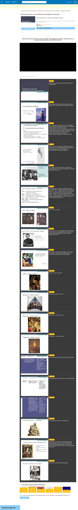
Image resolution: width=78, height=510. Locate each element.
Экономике (4, 62)
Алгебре (4, 13)
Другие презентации (7, 64)
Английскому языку (7, 15)
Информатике (5, 29)
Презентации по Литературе (47, 24)
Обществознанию (6, 44)
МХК (3, 40)
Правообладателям (52, 507)
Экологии (4, 61)
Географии (4, 21)
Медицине (4, 36)
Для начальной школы (7, 27)
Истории (4, 30)
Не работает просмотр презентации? (30, 76)
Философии (5, 57)
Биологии (4, 19)
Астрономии (5, 17)
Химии (3, 59)
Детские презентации (7, 25)
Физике (3, 53)
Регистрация (69, 2)
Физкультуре (5, 55)
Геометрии (4, 23)
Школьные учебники (69, 507)
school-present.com (8, 507)
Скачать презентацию (46, 28)
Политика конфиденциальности (39, 507)
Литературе (5, 32)
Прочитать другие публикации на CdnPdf (49, 70)
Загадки (61, 507)
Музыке (4, 38)
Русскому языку (6, 49)
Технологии (5, 51)
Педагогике (5, 47)
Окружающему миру (7, 45)
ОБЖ (3, 42)
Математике (5, 34)
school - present (12, 2)
